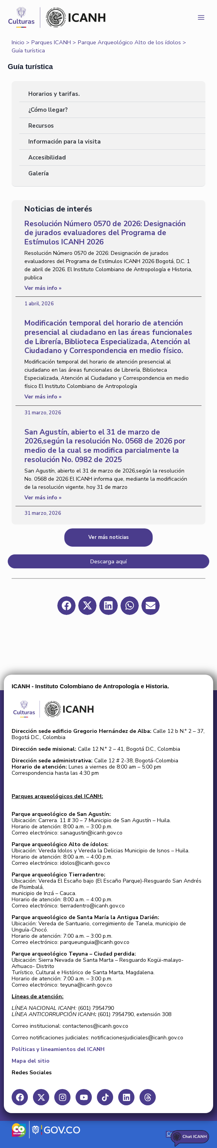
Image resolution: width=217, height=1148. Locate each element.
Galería (38, 173)
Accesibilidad (47, 157)
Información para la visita (64, 141)
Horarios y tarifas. (54, 94)
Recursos (41, 126)
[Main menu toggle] (201, 17)
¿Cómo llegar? (48, 110)
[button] (66, 605)
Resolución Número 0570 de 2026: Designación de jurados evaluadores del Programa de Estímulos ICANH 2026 (105, 233)
